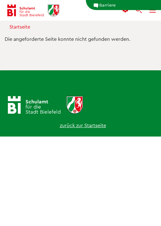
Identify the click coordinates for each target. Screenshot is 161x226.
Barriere (104, 5)
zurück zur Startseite (83, 125)
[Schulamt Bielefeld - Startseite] (33, 11)
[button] (125, 10)
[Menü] (152, 10)
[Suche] (138, 10)
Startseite (19, 27)
